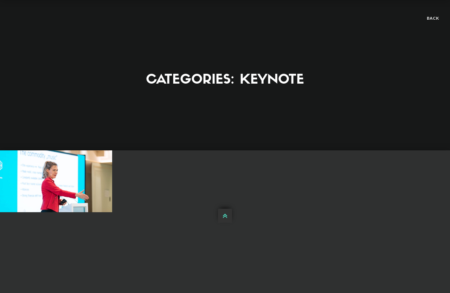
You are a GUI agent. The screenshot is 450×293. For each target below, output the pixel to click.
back (433, 18)
